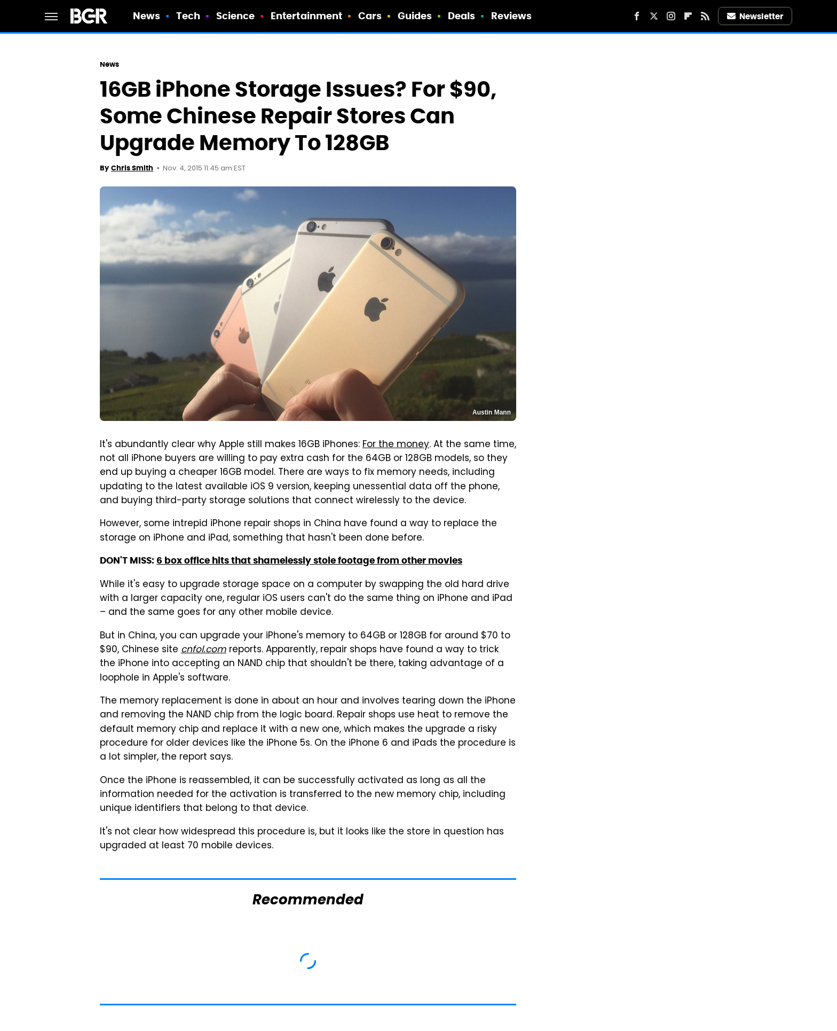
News (146, 16)
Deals (462, 16)
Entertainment (306, 16)
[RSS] (705, 16)
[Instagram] (671, 16)
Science (235, 16)
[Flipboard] (688, 16)
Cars (370, 16)
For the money (395, 445)
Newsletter (755, 16)
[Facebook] (637, 16)
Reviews (511, 16)
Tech (188, 16)
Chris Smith (132, 168)
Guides (415, 16)
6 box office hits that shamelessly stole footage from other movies (309, 560)
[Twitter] (654, 16)
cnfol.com (203, 650)
